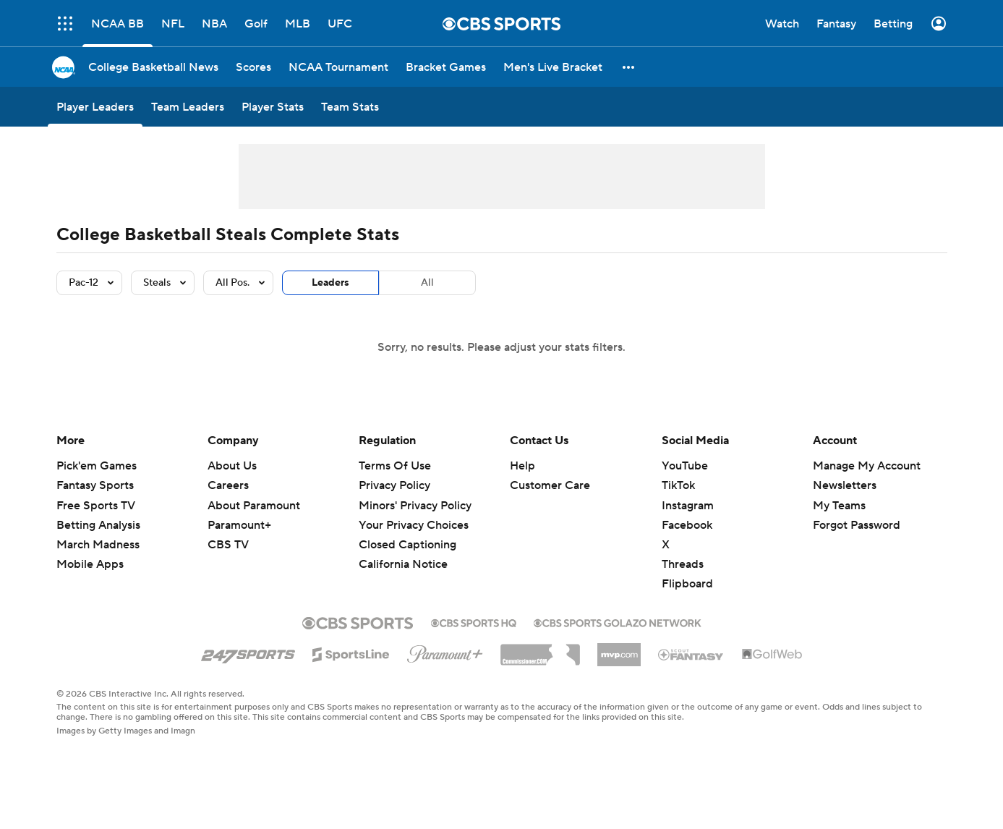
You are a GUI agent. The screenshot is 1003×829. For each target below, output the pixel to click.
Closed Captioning (407, 544)
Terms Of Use (395, 466)
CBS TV (228, 544)
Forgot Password (856, 525)
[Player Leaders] (95, 107)
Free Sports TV (95, 505)
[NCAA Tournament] (338, 67)
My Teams (839, 505)
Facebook (687, 525)
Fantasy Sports (95, 485)
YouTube (685, 466)
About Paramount (254, 505)
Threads (683, 564)
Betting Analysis (98, 525)
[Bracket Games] (446, 67)
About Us (232, 466)
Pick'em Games (96, 466)
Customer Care (550, 485)
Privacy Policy (394, 485)
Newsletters (844, 485)
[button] (629, 67)
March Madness (98, 544)
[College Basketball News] (153, 67)
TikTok (678, 485)
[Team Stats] (350, 107)
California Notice (403, 564)
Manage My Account (867, 466)
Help (522, 466)
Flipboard (687, 584)
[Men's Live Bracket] (553, 67)
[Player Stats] (272, 107)
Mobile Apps (90, 564)
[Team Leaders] (187, 107)
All (427, 282)
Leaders (330, 282)
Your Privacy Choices (414, 525)
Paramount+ (239, 525)
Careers (228, 485)
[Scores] (253, 67)
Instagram (688, 505)
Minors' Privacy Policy (415, 505)
